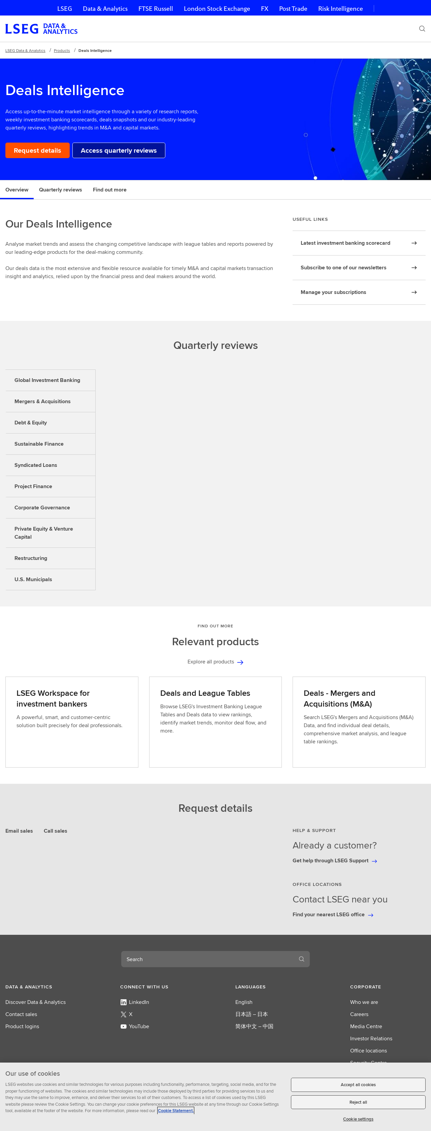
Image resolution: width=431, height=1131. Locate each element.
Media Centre (366, 1026)
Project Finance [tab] (33, 486)
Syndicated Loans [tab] (35, 465)
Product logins (22, 1026)
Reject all (358, 1102)
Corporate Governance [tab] (42, 507)
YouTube (134, 1026)
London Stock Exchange (217, 8)
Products (62, 50)
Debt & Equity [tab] (30, 422)
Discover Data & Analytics (35, 1002)
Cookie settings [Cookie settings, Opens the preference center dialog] (358, 1119)
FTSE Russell (155, 8)
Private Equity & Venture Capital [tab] (43, 533)
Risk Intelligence (340, 8)
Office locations (368, 1050)
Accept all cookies (358, 1084)
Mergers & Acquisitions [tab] (42, 401)
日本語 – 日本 (251, 1014)
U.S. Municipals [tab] (33, 579)
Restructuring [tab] (30, 558)
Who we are (364, 1002)
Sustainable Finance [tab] (39, 444)
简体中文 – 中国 (254, 1026)
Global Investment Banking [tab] (47, 380)
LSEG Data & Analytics (25, 50)
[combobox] (207, 959)
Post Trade (293, 8)
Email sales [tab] (19, 831)
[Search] (422, 29)
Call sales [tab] (55, 831)
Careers (359, 1014)
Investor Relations (371, 1038)
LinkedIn (134, 1002)
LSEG (64, 8)
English (244, 1002)
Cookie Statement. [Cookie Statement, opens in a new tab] (176, 1110)
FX (264, 8)
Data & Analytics (105, 8)
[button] (43, 986)
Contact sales (21, 1014)
